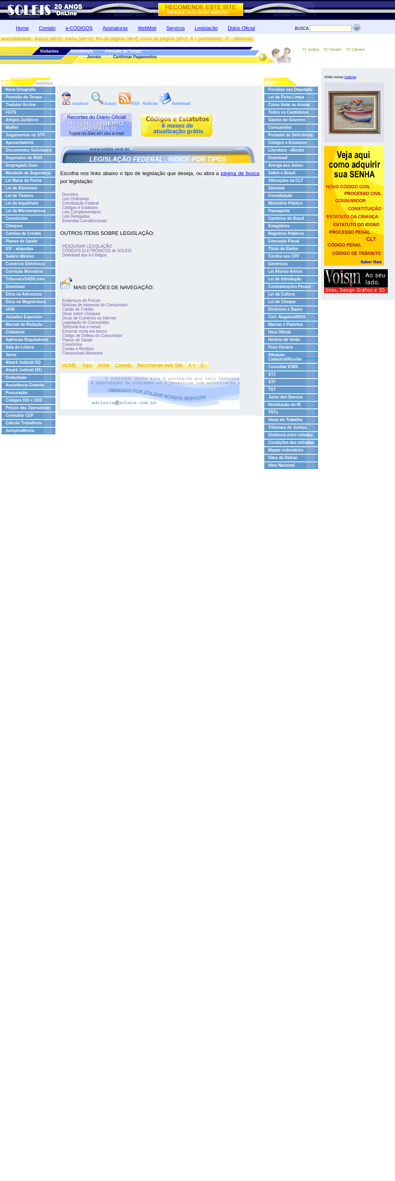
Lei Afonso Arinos (285, 271)
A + (191, 365)
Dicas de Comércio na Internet (89, 318)
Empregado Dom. (22, 165)
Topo (87, 365)
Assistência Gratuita (25, 385)
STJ (271, 374)
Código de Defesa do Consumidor (92, 335)
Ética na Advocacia (24, 294)
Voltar (104, 365)
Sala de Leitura (20, 347)
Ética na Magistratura (26, 302)
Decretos (70, 194)
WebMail (147, 28)
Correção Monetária (24, 271)
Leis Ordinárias (75, 199)
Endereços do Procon (81, 300)
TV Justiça (310, 49)
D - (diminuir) (239, 38)
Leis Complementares (81, 212)
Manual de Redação (24, 324)
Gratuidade (16, 377)
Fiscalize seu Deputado (290, 89)
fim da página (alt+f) (117, 38)
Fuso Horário (280, 347)
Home (22, 28)
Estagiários (279, 226)
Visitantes (49, 51)
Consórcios (17, 218)
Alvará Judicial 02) (23, 362)
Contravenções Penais (289, 286)
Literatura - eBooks (286, 150)
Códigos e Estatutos (80, 207)
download (175, 103)
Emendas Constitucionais (84, 221)
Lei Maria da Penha (24, 180)
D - (203, 365)
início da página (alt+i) (164, 38)
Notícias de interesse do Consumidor (95, 305)
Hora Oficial (279, 332)
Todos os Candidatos (288, 112)
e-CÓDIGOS (79, 28)
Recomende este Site (160, 365)
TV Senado (333, 49)
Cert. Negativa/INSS (286, 317)
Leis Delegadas (76, 216)
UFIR (10, 309)
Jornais (94, 57)
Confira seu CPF (283, 256)
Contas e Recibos (78, 349)
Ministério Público (285, 203)
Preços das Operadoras (28, 408)
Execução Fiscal (283, 241)
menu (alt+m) (79, 38)
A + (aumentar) (206, 38)
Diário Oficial (241, 28)
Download (15, 286)
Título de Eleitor (283, 248)
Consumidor (280, 127)
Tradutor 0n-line (21, 105)
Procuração (17, 392)
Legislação (206, 28)
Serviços (175, 28)
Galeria (350, 77)
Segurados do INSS (24, 158)
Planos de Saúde (21, 241)
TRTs (273, 412)
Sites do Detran (282, 457)
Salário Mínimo (20, 256)
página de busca (240, 173)
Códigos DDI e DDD (24, 400)
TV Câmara (355, 49)
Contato (47, 28)
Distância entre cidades (290, 435)
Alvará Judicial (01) (24, 370)
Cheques (14, 226)
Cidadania (15, 332)
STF (272, 382)
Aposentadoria (19, 142)
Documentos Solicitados (29, 150)
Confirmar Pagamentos (135, 57)
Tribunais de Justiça (287, 427)
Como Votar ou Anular (289, 105)
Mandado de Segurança (28, 173)
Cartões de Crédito (23, 233)
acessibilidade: (17, 38)
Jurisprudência (20, 430)
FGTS (11, 112)
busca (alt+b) (49, 38)
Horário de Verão (284, 339)
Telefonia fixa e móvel (81, 327)
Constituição (280, 195)
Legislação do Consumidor (85, 322)
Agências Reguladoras (27, 339)
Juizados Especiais (24, 317)
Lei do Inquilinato (22, 203)
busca (104, 103)
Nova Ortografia (21, 89)
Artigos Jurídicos (22, 120)
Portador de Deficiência (290, 135)
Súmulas (276, 188)
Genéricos (278, 264)
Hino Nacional (281, 465)
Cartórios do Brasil (286, 218)
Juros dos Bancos (285, 397)
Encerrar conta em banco (84, 331)
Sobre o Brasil (281, 173)
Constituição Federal (80, 203)
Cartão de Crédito (78, 309)
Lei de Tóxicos (19, 195)
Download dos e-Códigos (84, 255)
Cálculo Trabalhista (24, 423)
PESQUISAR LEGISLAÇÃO (87, 246)
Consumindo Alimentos (82, 353)
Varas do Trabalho (285, 420)
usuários (75, 103)
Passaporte (279, 211)
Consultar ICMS (283, 367)
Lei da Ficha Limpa (286, 97)
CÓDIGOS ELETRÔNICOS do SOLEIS (97, 250)
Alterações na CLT (285, 180)
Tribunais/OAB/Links (25, 279)
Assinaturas (115, 28)
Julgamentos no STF (25, 135)
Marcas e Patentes (285, 324)
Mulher (12, 127)
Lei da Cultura (281, 294)
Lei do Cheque (282, 302)
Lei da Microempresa (25, 211)
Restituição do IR (284, 404)
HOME (69, 365)
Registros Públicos (286, 233)
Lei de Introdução (284, 279)
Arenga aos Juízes (285, 165)
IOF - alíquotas (19, 248)
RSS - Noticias (138, 103)
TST (272, 389)
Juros (11, 355)
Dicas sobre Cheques (81, 314)
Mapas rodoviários (285, 450)
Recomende (82, 51)
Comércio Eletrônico (25, 264)
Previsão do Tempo (123, 51)
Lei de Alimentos (21, 188)
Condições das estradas (291, 442)
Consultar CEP (19, 415)
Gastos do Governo (286, 120)
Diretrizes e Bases (285, 309)
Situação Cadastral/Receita (285, 357)
